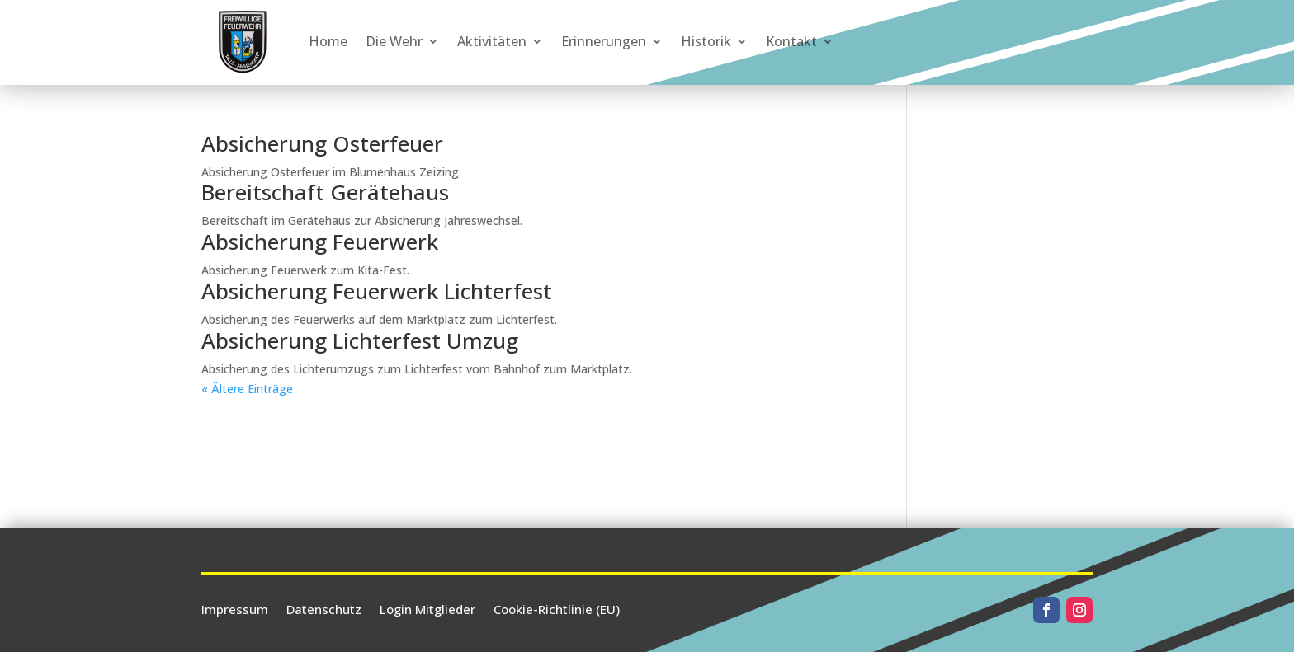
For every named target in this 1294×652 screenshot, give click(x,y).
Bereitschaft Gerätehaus (325, 192)
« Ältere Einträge (247, 388)
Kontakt (791, 41)
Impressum (234, 608)
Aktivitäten (492, 41)
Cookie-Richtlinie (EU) (557, 608)
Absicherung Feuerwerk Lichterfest (376, 291)
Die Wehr (394, 41)
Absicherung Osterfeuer (322, 143)
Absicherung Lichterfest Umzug (359, 340)
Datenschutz (323, 608)
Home (328, 41)
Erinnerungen (603, 41)
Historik (706, 41)
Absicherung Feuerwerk (319, 241)
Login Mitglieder (427, 608)
